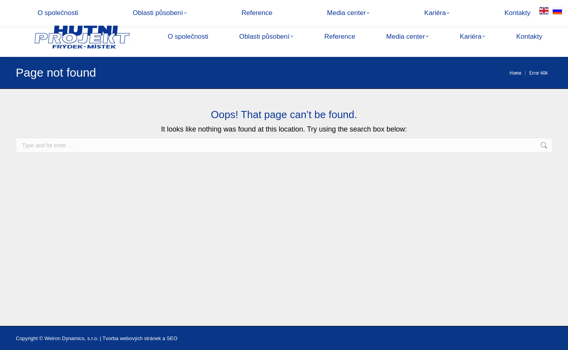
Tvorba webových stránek (132, 338)
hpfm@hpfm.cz (102, 8)
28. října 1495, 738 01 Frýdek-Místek (175, 8)
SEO (171, 338)
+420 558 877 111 (46, 8)
